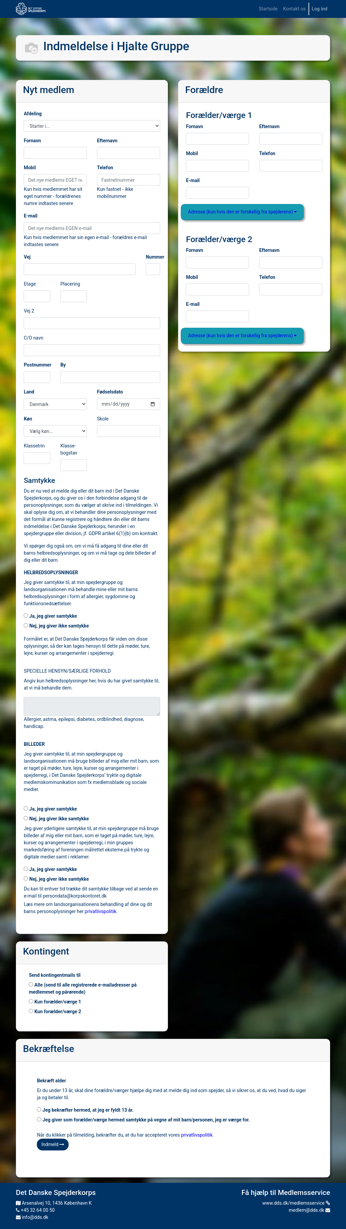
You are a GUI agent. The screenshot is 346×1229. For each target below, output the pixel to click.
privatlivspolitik (100, 911)
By (63, 365)
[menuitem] (268, 9)
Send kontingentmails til (54, 975)
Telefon (105, 167)
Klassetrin (34, 445)
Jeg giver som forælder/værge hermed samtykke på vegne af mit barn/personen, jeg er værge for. (143, 1119)
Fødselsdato (110, 391)
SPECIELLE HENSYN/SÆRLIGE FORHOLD (67, 671)
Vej (27, 257)
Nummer (155, 257)
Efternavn (107, 140)
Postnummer (37, 365)
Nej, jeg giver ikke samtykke (56, 625)
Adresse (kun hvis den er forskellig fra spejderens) (242, 211)
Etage (29, 284)
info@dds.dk (32, 1217)
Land (29, 391)
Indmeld (52, 1144)
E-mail (30, 215)
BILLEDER (34, 744)
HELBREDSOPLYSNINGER (51, 572)
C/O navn (33, 338)
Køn (28, 418)
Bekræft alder (51, 1080)
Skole (102, 418)
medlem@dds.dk (309, 1210)
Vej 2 (29, 311)
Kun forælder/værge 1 (55, 1001)
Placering (70, 284)
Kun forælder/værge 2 (55, 1011)
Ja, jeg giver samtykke (50, 616)
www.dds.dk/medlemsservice (296, 1203)
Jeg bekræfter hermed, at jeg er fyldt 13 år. (85, 1110)
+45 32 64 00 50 (35, 1210)
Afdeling (33, 113)
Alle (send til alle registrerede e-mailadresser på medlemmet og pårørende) (83, 988)
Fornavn (32, 140)
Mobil (29, 167)
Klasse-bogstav (68, 449)
